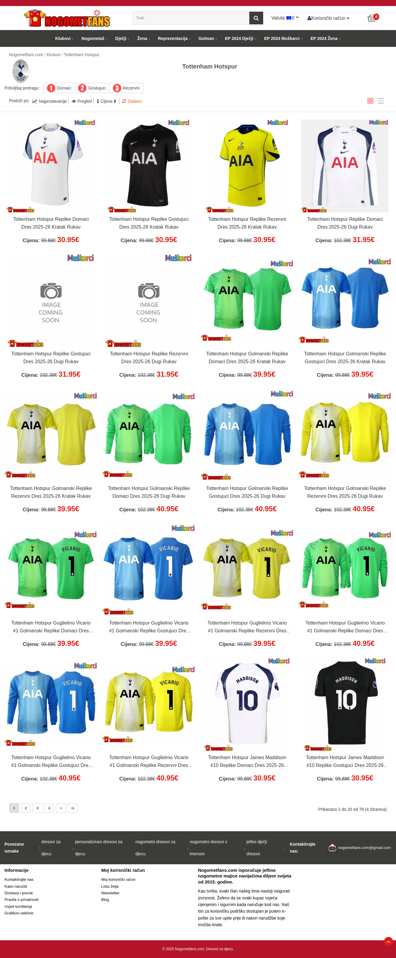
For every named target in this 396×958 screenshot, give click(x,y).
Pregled (82, 101)
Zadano (132, 101)
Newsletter (110, 893)
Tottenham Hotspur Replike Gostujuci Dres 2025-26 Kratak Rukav (148, 223)
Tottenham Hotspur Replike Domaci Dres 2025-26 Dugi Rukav (345, 223)
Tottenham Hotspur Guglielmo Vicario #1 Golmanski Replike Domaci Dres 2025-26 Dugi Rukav (345, 627)
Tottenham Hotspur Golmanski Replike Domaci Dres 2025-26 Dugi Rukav (149, 492)
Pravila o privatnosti (21, 899)
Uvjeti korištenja (18, 906)
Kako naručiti (15, 886)
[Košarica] (372, 18)
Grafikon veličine (18, 913)
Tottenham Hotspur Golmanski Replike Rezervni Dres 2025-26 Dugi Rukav (345, 492)
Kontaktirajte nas (19, 879)
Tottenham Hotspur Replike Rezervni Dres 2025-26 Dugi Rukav (149, 357)
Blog (105, 899)
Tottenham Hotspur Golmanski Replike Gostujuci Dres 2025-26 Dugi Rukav (247, 492)
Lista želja (110, 886)
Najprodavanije (49, 101)
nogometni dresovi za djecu (156, 847)
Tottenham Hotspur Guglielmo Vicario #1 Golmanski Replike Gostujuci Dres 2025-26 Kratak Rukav (149, 627)
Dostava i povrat (18, 893)
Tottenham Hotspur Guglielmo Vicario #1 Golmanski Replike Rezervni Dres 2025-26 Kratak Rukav (247, 627)
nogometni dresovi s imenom (208, 847)
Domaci (64, 88)
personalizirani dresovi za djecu (98, 847)
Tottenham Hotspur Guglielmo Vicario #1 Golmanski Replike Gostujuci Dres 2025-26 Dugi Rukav (51, 762)
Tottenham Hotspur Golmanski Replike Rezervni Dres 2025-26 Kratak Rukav (51, 492)
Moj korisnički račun (118, 879)
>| (72, 808)
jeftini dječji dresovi (257, 847)
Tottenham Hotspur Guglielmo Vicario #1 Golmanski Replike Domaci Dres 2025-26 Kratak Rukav (51, 627)
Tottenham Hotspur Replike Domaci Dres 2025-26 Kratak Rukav (51, 223)
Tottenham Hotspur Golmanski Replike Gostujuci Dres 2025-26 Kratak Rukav (345, 357)
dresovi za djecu (51, 847)
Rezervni (131, 88)
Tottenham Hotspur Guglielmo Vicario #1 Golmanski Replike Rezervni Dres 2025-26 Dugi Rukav (149, 762)
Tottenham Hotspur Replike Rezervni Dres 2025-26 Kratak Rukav (247, 223)
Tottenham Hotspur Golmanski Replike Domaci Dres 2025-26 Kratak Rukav (247, 357)
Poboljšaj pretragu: (22, 88)
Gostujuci (97, 88)
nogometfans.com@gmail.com (364, 847)
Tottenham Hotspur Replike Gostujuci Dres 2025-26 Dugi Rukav (51, 357)
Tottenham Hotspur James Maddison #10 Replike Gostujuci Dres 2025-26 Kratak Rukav (345, 762)
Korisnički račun (327, 18)
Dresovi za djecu (219, 949)
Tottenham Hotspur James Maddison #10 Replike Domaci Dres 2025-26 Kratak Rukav (247, 762)
